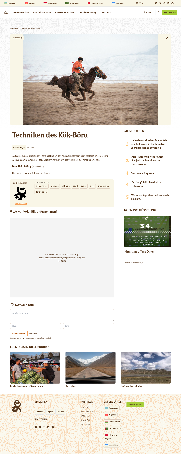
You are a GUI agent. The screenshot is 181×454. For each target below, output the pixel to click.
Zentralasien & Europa (87, 12)
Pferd (75, 186)
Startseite (14, 28)
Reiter (83, 186)
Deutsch (39, 412)
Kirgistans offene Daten (139, 251)
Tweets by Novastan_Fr (133, 263)
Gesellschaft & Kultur (42, 12)
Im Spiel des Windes (131, 386)
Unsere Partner (87, 420)
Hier (14, 173)
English (50, 412)
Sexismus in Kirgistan (142, 173)
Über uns (147, 12)
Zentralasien (41, 192)
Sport (92, 186)
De (138, 3)
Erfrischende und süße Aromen (26, 386)
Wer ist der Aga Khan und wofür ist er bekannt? (150, 197)
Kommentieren (18, 334)
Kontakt (84, 429)
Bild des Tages (18, 38)
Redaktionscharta (88, 412)
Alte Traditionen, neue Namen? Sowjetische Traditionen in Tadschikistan (148, 160)
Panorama (106, 12)
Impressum (85, 424)
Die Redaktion (21, 204)
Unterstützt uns (169, 12)
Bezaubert (70, 386)
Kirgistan (54, 186)
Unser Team (85, 416)
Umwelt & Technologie (64, 12)
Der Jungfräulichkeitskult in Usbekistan (146, 184)
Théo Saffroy (103, 186)
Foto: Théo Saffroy (21, 166)
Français (60, 412)
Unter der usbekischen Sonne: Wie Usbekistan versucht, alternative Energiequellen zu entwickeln (149, 144)
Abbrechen (32, 334)
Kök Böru (39, 160)
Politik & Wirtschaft (20, 12)
